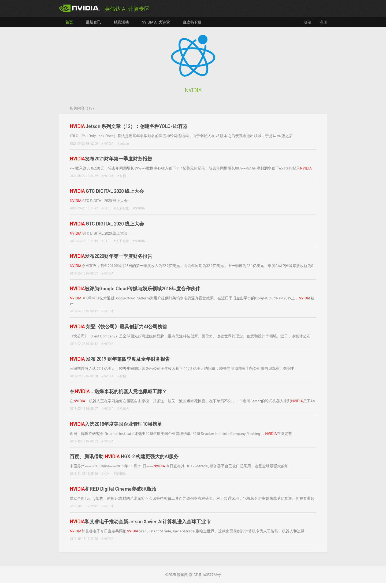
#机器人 (123, 409)
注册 (323, 22)
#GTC (105, 208)
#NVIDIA (107, 143)
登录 (307, 22)
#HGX (105, 474)
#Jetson (123, 143)
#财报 (121, 176)
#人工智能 (121, 208)
